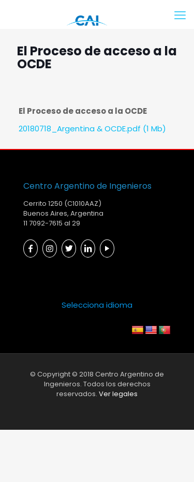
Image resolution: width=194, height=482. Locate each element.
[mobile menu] (180, 15)
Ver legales (118, 394)
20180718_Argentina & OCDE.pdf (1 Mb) (92, 128)
